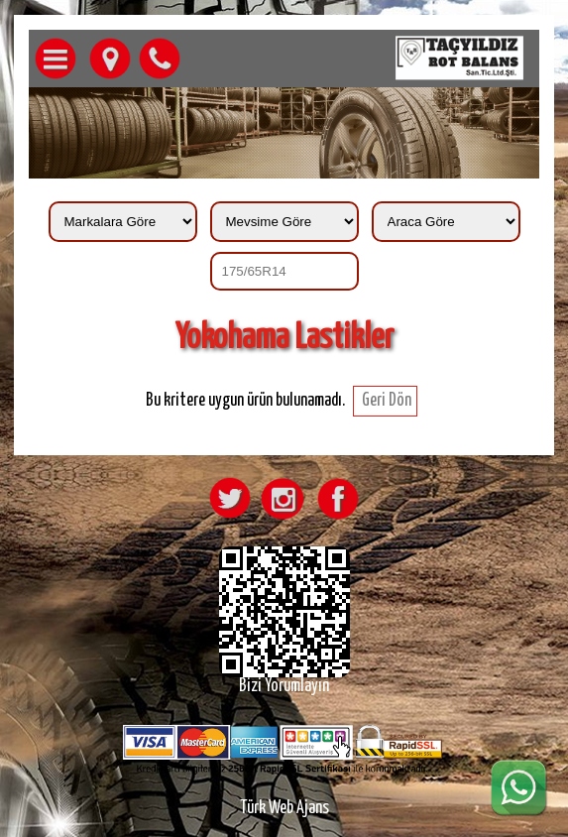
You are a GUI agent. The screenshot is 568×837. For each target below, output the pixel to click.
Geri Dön (385, 401)
